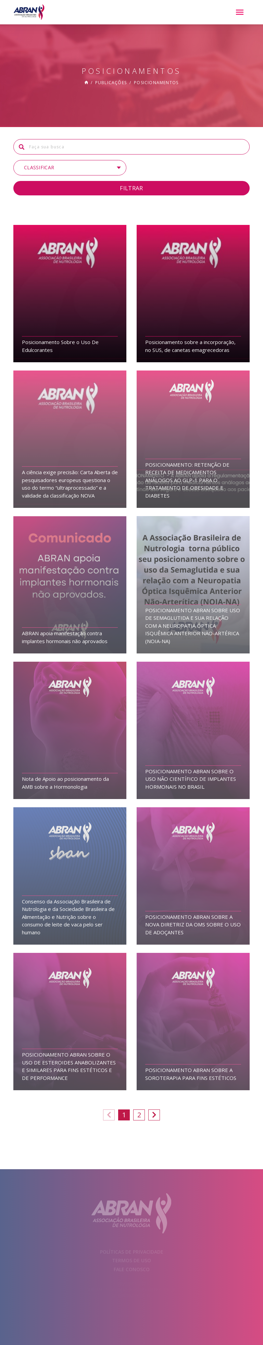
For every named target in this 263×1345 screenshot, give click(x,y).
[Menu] (239, 12)
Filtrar (131, 188)
